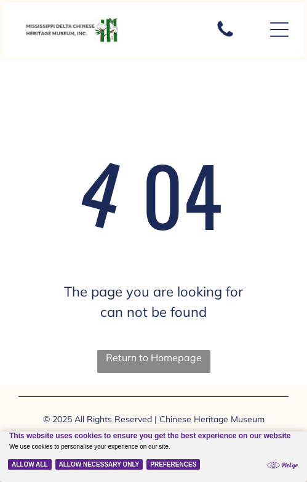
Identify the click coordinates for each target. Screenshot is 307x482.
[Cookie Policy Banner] (153, 456)
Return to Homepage (154, 357)
